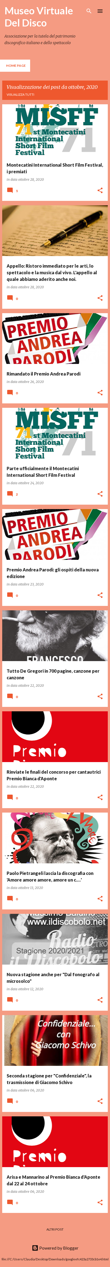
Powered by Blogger (55, 1247)
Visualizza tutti (20, 94)
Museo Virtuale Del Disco (38, 16)
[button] (100, 191)
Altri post (55, 1229)
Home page (16, 65)
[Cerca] (89, 11)
